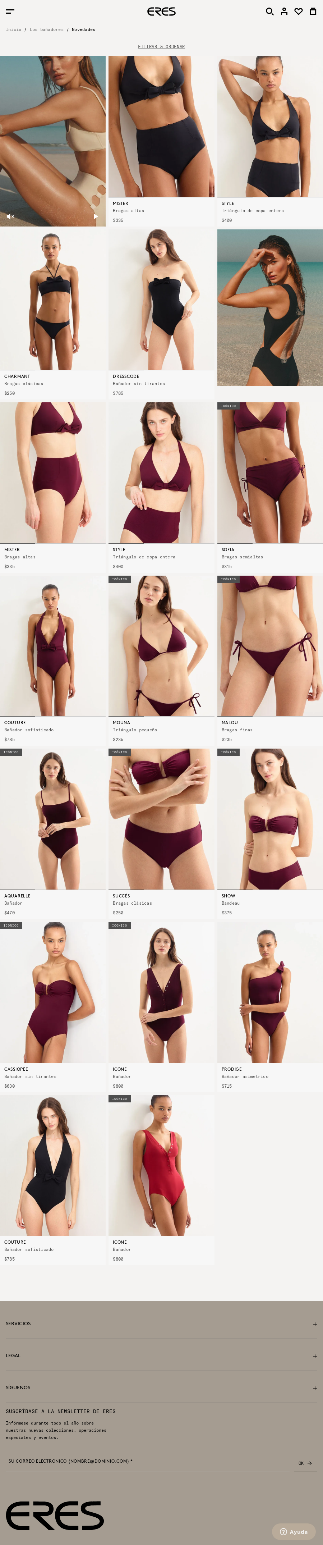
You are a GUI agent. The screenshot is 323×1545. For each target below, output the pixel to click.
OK (306, 1463)
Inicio (13, 29)
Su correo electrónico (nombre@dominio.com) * (71, 1461)
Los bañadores (47, 29)
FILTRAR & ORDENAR (161, 46)
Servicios (161, 1324)
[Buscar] (270, 11)
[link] (284, 11)
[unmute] (10, 216)
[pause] (95, 216)
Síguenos (161, 1388)
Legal (161, 1356)
